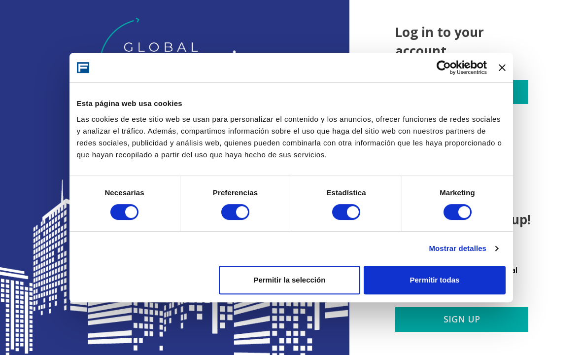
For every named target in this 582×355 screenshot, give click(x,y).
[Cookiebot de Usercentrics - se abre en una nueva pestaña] (444, 67)
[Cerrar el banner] (502, 67)
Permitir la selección (289, 280)
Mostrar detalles (457, 248)
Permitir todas (435, 280)
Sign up (462, 319)
